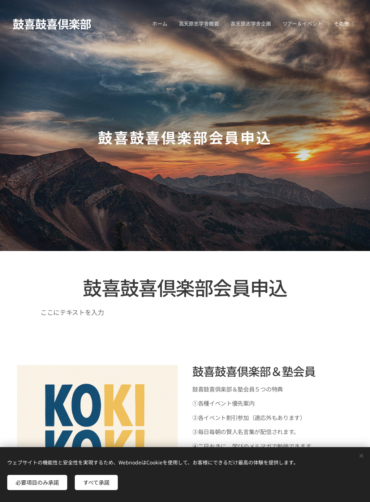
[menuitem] (161, 23)
